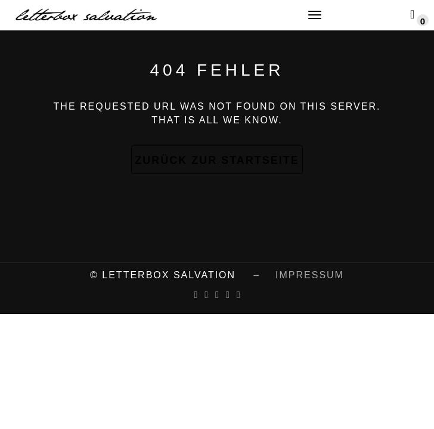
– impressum (291, 275)
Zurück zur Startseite (217, 160)
